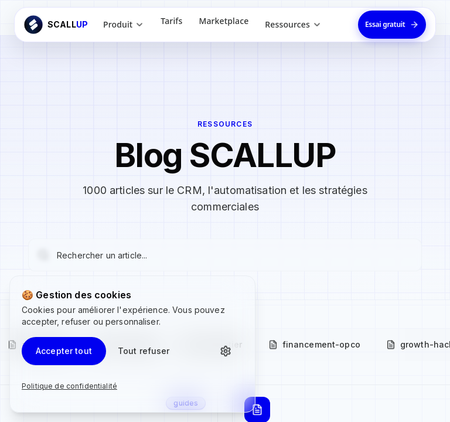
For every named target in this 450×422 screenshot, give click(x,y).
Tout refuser (144, 351)
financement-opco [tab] (314, 344)
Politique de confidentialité (69, 386)
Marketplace (223, 20)
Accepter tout (64, 351)
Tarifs (171, 20)
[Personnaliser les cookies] (229, 351)
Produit (123, 24)
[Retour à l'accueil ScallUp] (56, 24)
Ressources (293, 24)
